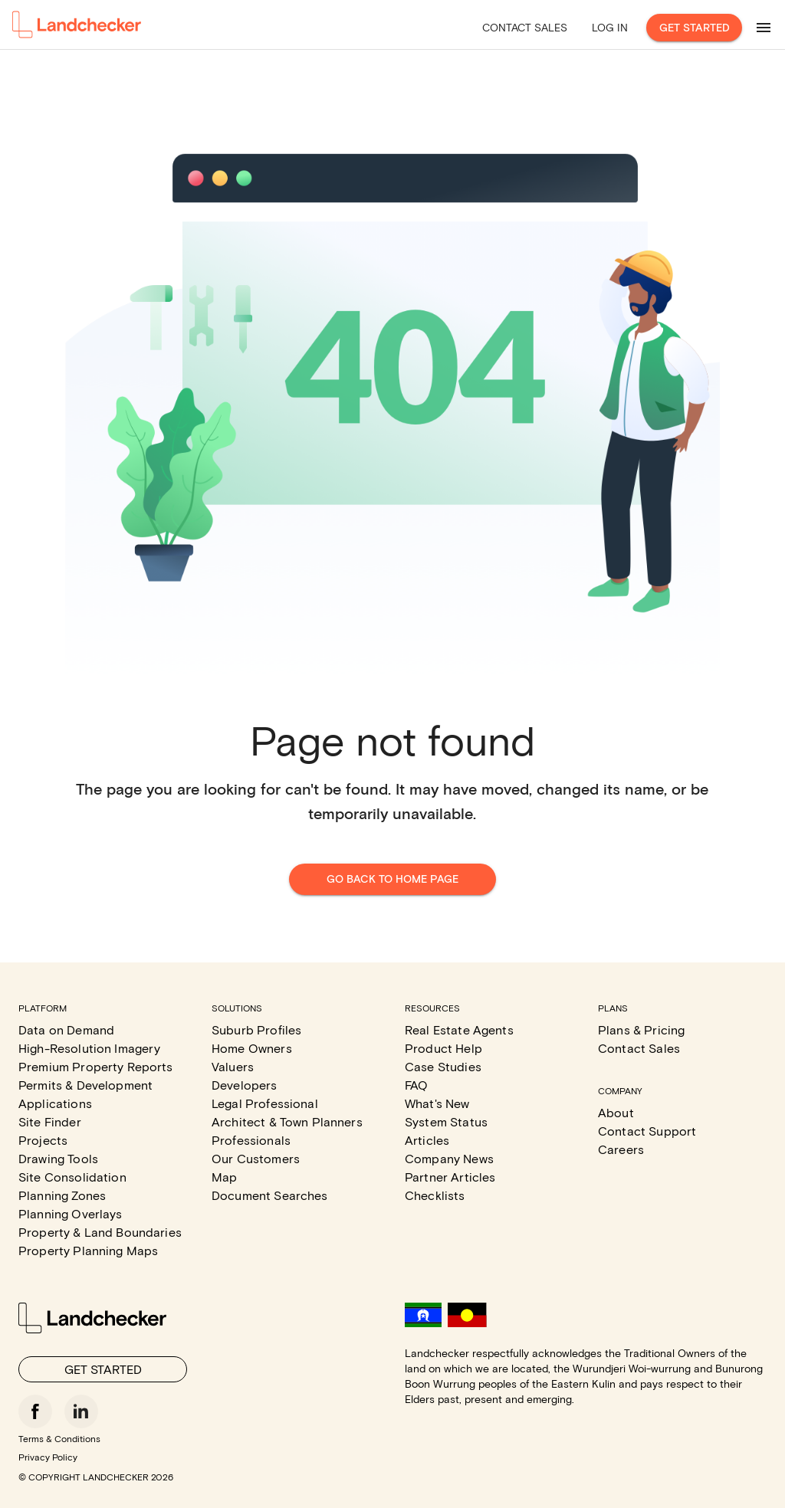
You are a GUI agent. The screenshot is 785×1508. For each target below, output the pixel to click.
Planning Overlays (70, 1213)
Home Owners (252, 1048)
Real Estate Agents (459, 1029)
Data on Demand (66, 1029)
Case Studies (443, 1066)
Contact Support (647, 1130)
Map (224, 1176)
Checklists (435, 1195)
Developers (245, 1084)
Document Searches (270, 1195)
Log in (610, 27)
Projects (42, 1140)
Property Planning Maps (88, 1250)
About (616, 1112)
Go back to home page (392, 879)
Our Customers (256, 1158)
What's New (437, 1103)
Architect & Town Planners (287, 1121)
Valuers (233, 1066)
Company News (449, 1158)
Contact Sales (524, 27)
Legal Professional (265, 1103)
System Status (446, 1121)
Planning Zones (62, 1195)
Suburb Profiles (256, 1029)
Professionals (251, 1140)
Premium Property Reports (95, 1066)
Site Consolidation (72, 1176)
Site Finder (49, 1121)
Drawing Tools (58, 1158)
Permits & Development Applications (85, 1093)
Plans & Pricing (641, 1029)
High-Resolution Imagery (89, 1048)
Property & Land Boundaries (100, 1231)
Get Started (694, 28)
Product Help (443, 1048)
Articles (427, 1140)
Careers (621, 1149)
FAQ (416, 1084)
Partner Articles (450, 1176)
